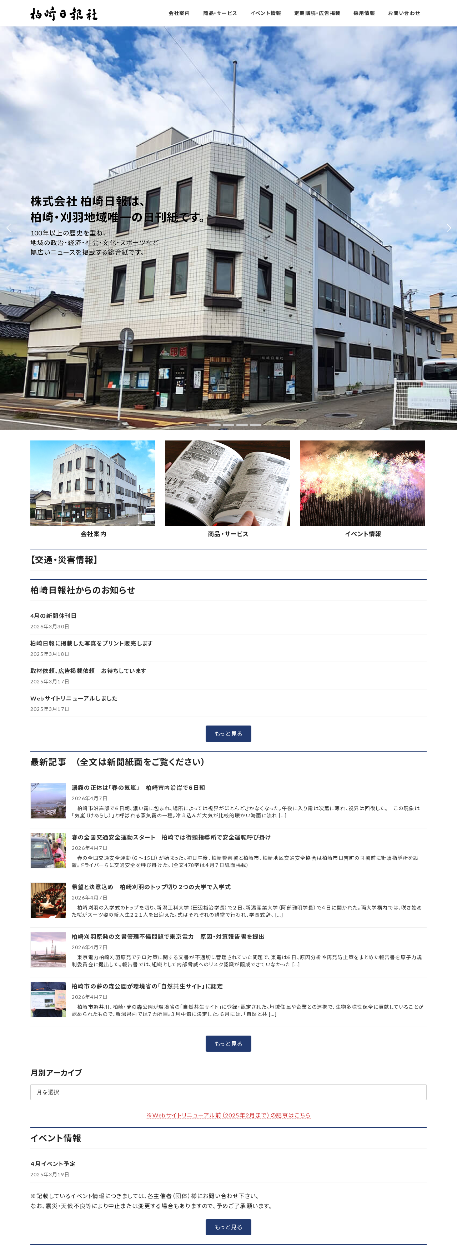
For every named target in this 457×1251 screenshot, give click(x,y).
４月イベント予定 (53, 760)
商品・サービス (228, 130)
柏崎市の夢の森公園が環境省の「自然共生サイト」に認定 (147, 582)
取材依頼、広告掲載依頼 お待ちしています (88, 267)
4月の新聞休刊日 (53, 212)
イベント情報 (363, 130)
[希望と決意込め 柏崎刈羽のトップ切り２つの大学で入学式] (48, 497)
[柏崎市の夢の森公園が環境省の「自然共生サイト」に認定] (48, 596)
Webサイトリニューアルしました (73, 294)
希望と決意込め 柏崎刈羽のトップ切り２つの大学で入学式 (154, 483)
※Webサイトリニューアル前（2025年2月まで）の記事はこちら (228, 711)
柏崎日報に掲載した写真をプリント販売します (91, 239)
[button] (228, 330)
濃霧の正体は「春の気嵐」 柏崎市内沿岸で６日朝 (139, 384)
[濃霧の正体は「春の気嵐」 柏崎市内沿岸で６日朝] (48, 398)
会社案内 (94, 130)
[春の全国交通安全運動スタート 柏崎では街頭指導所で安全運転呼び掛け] (48, 447)
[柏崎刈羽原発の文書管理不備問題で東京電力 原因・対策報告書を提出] (48, 547)
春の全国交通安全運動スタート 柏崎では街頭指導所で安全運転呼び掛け (171, 433)
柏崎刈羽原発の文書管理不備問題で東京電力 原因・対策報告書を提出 (168, 533)
